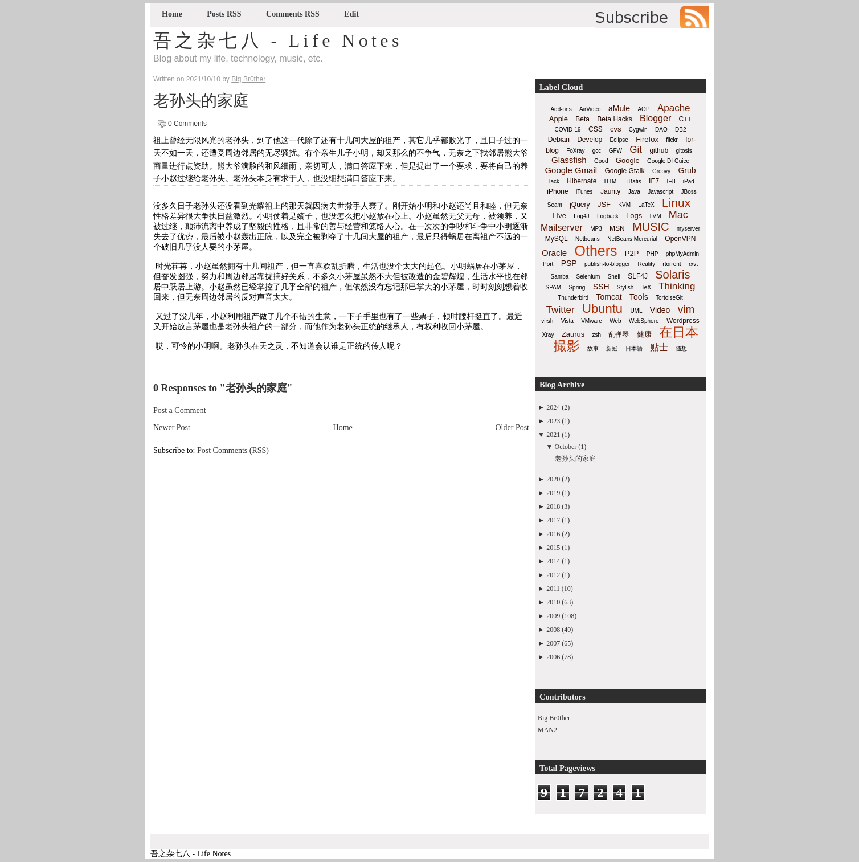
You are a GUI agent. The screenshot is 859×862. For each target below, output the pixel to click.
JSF (604, 204)
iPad (688, 181)
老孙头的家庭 (201, 100)
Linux (676, 202)
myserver (688, 229)
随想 (681, 348)
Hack (552, 181)
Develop (589, 140)
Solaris (672, 274)
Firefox (647, 139)
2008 (553, 630)
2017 (553, 520)
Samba (560, 276)
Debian (559, 140)
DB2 (680, 129)
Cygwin (638, 129)
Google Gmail (571, 170)
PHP (652, 254)
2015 (553, 547)
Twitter (560, 309)
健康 (644, 334)
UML (636, 311)
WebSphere (644, 321)
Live (559, 215)
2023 (553, 421)
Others (595, 251)
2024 (553, 407)
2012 (553, 575)
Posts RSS (224, 14)
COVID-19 (568, 129)
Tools (638, 296)
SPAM (554, 287)
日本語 (634, 348)
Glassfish (569, 160)
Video (660, 309)
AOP (643, 109)
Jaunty (610, 191)
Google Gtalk (624, 171)
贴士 (659, 347)
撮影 (567, 345)
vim (686, 309)
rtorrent (671, 264)
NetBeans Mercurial (632, 239)
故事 (593, 348)
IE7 (654, 181)
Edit (351, 14)
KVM (624, 205)
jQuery (580, 205)
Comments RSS (293, 14)
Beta (582, 119)
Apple (558, 119)
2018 (553, 506)
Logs (634, 215)
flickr (672, 140)
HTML (612, 181)
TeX (646, 287)
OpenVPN (680, 239)
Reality (646, 264)
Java (634, 192)
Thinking (676, 286)
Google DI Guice (668, 161)
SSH (601, 286)
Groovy (661, 171)
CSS (595, 129)
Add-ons (560, 109)
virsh (547, 321)
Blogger (655, 118)
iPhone (557, 191)
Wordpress (683, 321)
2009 (553, 616)
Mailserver (562, 227)
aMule (619, 108)
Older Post (513, 427)
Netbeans (587, 239)
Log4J (581, 216)
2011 (553, 589)
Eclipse (619, 140)
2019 (553, 493)
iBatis (634, 181)
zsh (597, 335)
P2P (632, 253)
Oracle (554, 253)
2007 (553, 643)
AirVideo (590, 109)
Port (548, 264)
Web (615, 321)
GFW (615, 151)
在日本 (678, 332)
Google (628, 160)
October (566, 447)
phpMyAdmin (682, 254)
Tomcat (608, 296)
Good (601, 161)
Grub (687, 170)
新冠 (611, 348)
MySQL (556, 239)
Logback (608, 216)
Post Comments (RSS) (233, 450)
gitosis (684, 151)
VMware (591, 321)
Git (635, 149)
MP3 (596, 229)
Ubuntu (602, 308)
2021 (553, 435)
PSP (569, 263)
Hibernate (581, 181)
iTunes (584, 192)
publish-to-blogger (607, 264)
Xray (548, 335)
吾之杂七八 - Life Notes (278, 40)
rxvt (693, 264)
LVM (655, 216)
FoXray (575, 151)
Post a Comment (179, 410)
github (658, 150)
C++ (685, 119)
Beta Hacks (614, 119)
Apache (673, 108)
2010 (553, 602)
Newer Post (171, 427)
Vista (567, 321)
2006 (553, 657)
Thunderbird (573, 298)
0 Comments (187, 124)
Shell (614, 276)
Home (172, 14)
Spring (576, 287)
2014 (553, 561)
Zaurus (573, 334)
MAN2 (547, 730)
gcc (597, 151)
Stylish (625, 287)
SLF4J (638, 276)
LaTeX (646, 205)
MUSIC (650, 226)
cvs (615, 129)
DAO (661, 129)
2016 (553, 534)
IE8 (670, 181)
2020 (553, 479)
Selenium (588, 276)
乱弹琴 (618, 334)
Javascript (660, 192)
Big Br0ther (554, 718)
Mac (678, 214)
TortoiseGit (669, 298)
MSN (617, 228)
